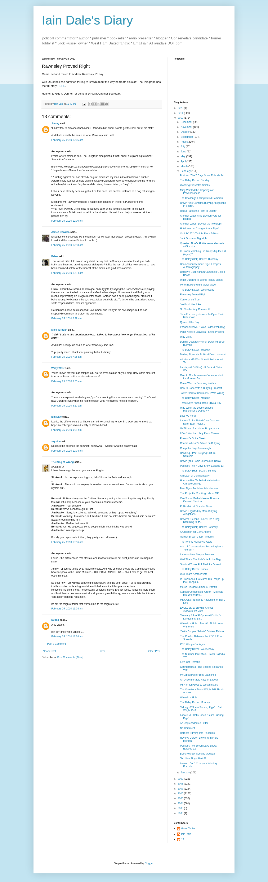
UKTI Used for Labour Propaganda (199, 428)
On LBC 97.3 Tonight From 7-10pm (199, 233)
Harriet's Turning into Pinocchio (197, 732)
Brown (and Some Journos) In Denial (200, 461)
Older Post (154, 651)
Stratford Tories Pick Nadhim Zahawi (200, 564)
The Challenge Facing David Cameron (201, 198)
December (187, 122)
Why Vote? (186, 336)
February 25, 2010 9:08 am (66, 430)
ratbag (55, 619)
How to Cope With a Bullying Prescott (201, 388)
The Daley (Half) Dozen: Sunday (198, 470)
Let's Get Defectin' (190, 662)
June (184, 151)
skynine (56, 441)
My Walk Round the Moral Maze (198, 284)
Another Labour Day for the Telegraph (201, 223)
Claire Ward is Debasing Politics (198, 383)
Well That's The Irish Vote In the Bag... (201, 559)
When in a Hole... (189, 697)
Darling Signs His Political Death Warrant (203, 354)
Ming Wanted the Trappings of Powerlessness (197, 192)
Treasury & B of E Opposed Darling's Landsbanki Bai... (200, 617)
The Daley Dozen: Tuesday (195, 349)
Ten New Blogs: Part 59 (193, 758)
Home (102, 651)
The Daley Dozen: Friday (194, 569)
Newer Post (49, 651)
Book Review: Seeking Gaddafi (197, 753)
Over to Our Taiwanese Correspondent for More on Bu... (201, 377)
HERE (61, 85)
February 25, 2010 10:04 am (67, 450)
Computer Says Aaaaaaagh (195, 448)
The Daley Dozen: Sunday (194, 180)
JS (182, 839)
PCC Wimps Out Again (192, 644)
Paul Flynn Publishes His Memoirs (199, 488)
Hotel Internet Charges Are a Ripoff (199, 228)
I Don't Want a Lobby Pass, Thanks (199, 433)
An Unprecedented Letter (194, 723)
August (185, 141)
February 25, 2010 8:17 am (66, 405)
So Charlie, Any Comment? (195, 309)
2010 (181, 117)
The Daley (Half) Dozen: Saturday (199, 527)
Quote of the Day (189, 322)
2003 (181, 808)
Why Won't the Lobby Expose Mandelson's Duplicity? (196, 409)
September (187, 136)
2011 (181, 113)
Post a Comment (56, 643)
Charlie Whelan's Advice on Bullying (200, 443)
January (185, 772)
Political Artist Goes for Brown (196, 506)
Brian (54, 256)
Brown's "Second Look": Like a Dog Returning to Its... (199, 520)
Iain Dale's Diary (87, 20)
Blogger (149, 863)
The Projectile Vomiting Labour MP (199, 493)
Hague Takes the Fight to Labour (198, 210)
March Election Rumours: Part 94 (198, 587)
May (183, 156)
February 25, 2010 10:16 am (67, 542)
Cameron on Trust (190, 299)
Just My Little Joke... (191, 304)
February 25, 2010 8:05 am (66, 381)
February (186, 171)
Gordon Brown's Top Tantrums (197, 536)
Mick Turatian (59, 329)
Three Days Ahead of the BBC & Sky (200, 402)
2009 (181, 778)
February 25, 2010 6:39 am (66, 318)
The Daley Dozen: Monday (195, 397)
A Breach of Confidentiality (195, 475)
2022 (181, 108)
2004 (181, 803)
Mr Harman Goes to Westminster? (199, 684)
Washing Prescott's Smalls (195, 185)
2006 (181, 793)
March (184, 166)
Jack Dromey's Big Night (193, 238)
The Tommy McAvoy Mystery (196, 541)
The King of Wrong (62, 462)
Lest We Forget (188, 415)
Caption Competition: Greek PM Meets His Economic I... (201, 593)
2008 (181, 783)
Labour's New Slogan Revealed (197, 554)
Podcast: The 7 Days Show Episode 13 (202, 465)
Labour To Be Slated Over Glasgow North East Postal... (199, 422)
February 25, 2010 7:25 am (66, 356)
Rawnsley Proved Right (193, 294)
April (183, 161)
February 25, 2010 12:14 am (67, 272)
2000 (181, 813)
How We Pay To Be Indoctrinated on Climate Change (200, 482)
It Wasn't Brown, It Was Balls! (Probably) (202, 327)
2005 (181, 798)
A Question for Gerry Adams (195, 531)
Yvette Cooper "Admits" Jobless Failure (202, 631)
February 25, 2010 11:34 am (67, 636)
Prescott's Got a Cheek (193, 438)
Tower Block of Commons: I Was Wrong (202, 393)
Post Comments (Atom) (70, 657)
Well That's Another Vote (193, 574)
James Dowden (60, 232)
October (185, 131)
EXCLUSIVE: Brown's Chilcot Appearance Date (196, 609)
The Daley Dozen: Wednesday (197, 289)
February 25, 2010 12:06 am (67, 140)
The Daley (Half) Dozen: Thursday (199, 259)
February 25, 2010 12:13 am (67, 245)
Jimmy (55, 123)
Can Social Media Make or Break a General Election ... (199, 500)
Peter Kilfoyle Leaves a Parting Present (202, 331)
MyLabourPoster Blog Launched (198, 674)
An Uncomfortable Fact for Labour (199, 679)
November (187, 127)
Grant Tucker (188, 828)
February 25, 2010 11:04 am (67, 608)
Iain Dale (56, 416)
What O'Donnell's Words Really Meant (201, 279)
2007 (181, 788)
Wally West (57, 368)
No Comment (187, 728)
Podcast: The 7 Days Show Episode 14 (202, 175)
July (183, 146)
